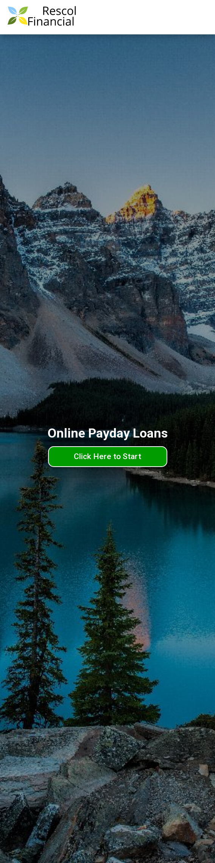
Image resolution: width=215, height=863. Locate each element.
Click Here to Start (107, 456)
